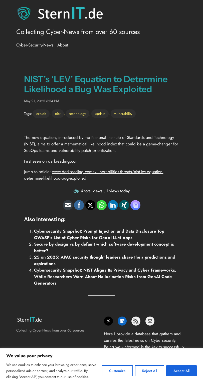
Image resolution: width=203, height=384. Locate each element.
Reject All (149, 370)
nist (57, 113)
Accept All (181, 370)
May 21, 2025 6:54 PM (41, 100)
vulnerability (123, 113)
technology (77, 113)
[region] (101, 366)
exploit (41, 113)
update (100, 113)
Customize (117, 370)
